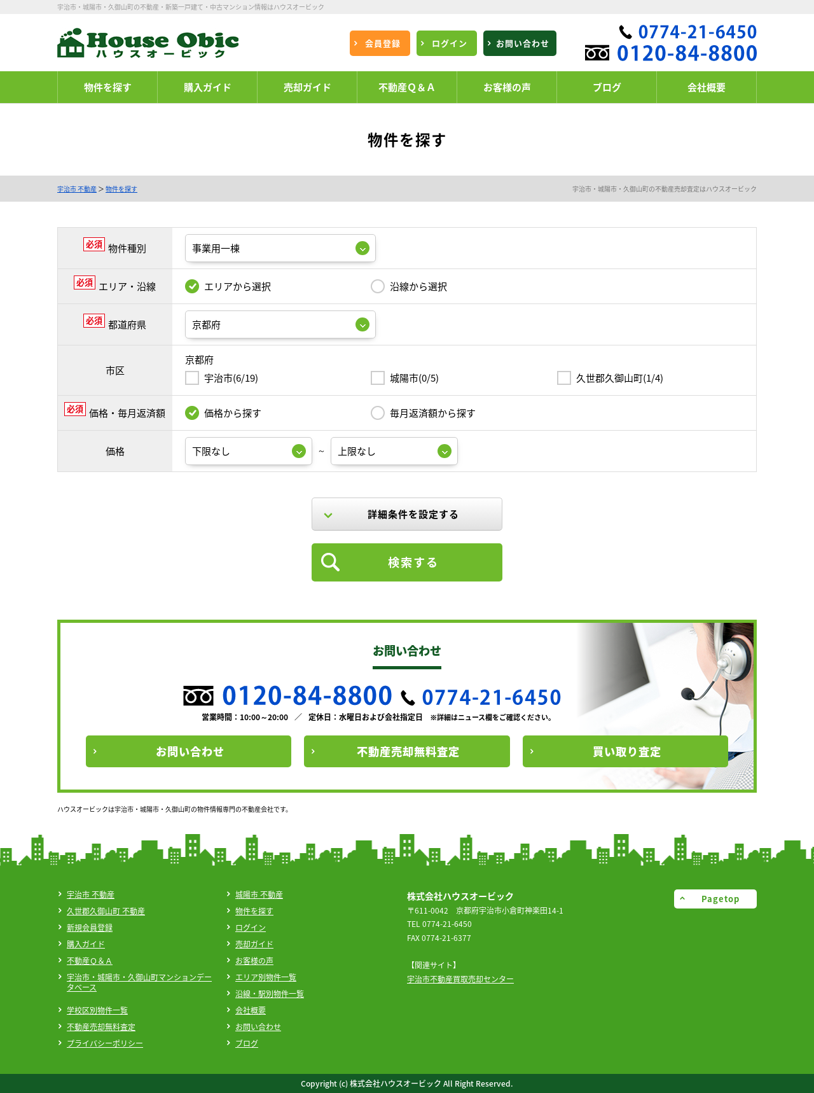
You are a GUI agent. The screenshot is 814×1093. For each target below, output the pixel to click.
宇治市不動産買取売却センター (460, 979)
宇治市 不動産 (77, 188)
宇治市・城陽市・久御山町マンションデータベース (139, 982)
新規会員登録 (90, 927)
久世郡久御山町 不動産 (106, 911)
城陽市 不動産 (259, 894)
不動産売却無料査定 (101, 1027)
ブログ (246, 1043)
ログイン (250, 927)
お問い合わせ (258, 1027)
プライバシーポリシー (105, 1043)
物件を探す (121, 188)
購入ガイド (86, 944)
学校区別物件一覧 (97, 1010)
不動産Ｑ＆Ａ (90, 960)
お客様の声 (254, 960)
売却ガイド (254, 944)
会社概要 (250, 1010)
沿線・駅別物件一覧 (269, 993)
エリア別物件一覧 (265, 977)
